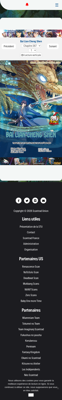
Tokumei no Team (31, 323)
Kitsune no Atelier (31, 363)
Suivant (53, 46)
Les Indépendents (31, 369)
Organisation (31, 249)
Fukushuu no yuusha (31, 335)
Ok (31, 395)
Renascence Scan (31, 266)
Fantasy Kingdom (31, 352)
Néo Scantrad (31, 374)
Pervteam (31, 346)
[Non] (58, 388)
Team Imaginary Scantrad (31, 329)
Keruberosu (31, 340)
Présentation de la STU (31, 226)
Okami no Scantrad (31, 357)
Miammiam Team (31, 317)
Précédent (9, 46)
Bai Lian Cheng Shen (31, 41)
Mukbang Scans (31, 283)
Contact (31, 232)
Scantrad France (31, 238)
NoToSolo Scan (31, 272)
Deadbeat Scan (31, 278)
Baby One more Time (31, 300)
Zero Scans (31, 295)
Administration (31, 243)
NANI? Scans (31, 289)
